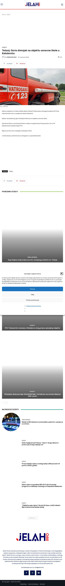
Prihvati (32, 289)
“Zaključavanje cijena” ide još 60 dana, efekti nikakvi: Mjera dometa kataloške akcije (41, 506)
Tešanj (11, 171)
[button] (62, 274)
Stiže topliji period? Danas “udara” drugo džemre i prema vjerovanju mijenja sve (40, 444)
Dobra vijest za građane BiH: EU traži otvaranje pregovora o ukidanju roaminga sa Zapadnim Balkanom (42, 485)
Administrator (12, 57)
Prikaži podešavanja (32, 300)
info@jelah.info (39, 567)
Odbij (32, 294)
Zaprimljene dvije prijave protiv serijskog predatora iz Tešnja (32, 260)
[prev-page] (3, 402)
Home (4, 14)
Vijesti (8, 14)
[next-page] (6, 402)
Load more (32, 518)
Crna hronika (32, 257)
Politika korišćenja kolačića (33, 306)
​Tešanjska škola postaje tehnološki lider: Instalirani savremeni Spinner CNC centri (32, 395)
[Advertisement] (32, 31)
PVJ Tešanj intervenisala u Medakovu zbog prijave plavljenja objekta (32, 328)
